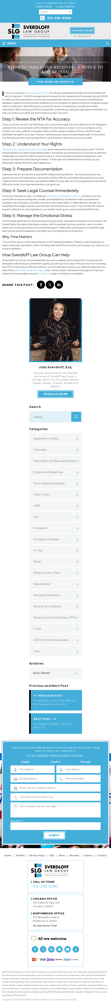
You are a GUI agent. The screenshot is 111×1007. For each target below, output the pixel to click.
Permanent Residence (47, 595)
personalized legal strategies (29, 270)
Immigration (41, 528)
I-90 (36, 517)
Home (8, 855)
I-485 (37, 505)
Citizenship (40, 449)
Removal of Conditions (47, 606)
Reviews (74, 855)
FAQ (52, 855)
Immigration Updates (46, 539)
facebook (41, 285)
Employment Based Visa (48, 472)
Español (55, 762)
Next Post (42, 719)
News (62, 855)
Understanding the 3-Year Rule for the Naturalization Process (55, 702)
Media (37, 561)
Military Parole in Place (47, 572)
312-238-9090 (59, 18)
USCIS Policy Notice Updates (51, 640)
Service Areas (37, 855)
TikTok (75, 949)
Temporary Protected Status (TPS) (55, 617)
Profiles (20, 855)
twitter (50, 285)
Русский (85, 762)
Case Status (44, 6)
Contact (102, 855)
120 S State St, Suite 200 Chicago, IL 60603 (46, 904)
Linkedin (59, 285)
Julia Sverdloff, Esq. (55, 367)
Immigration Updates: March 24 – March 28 (54, 725)
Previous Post (51, 695)
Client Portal (65, 6)
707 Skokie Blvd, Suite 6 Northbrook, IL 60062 (46, 919)
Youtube (67, 949)
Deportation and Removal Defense (55, 461)
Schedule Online (82, 30)
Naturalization (42, 584)
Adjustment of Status (46, 438)
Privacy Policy (42, 999)
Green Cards (41, 494)
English (25, 762)
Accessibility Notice (58, 999)
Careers (88, 855)
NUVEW (73, 999)
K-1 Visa (38, 550)
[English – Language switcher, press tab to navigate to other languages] (55, 11)
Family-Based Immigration (49, 483)
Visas (37, 651)
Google (51, 949)
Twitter (43, 949)
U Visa (37, 628)
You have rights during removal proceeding (23, 149)
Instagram (59, 949)
